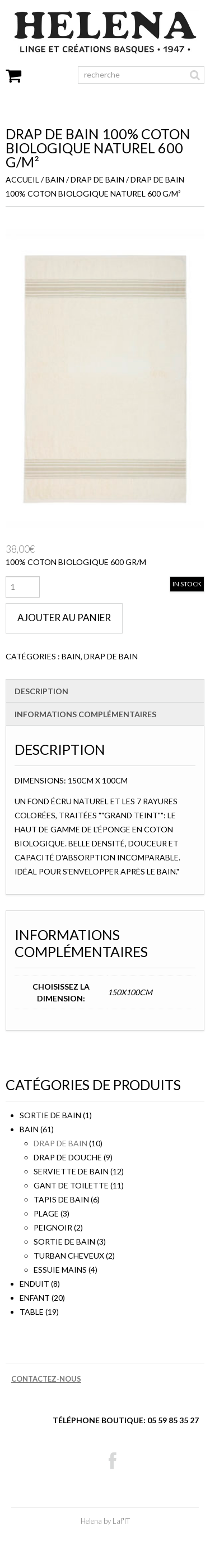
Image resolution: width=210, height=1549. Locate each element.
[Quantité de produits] (23, 587)
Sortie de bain (64, 1241)
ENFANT (35, 1297)
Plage (46, 1213)
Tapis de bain (61, 1199)
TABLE (32, 1311)
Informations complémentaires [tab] (85, 714)
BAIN (54, 179)
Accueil (22, 179)
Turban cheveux (69, 1255)
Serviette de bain (71, 1171)
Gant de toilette (71, 1185)
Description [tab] (41, 691)
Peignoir (53, 1227)
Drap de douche (68, 1157)
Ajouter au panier (64, 617)
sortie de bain (50, 1115)
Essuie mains (60, 1269)
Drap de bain (97, 179)
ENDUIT (34, 1283)
